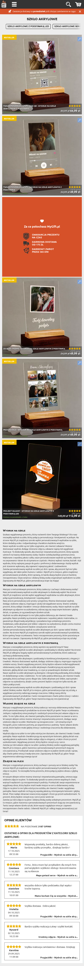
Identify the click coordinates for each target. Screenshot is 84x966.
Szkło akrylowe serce (68, 26)
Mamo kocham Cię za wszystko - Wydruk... (56, 896)
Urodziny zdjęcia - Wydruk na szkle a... (58, 937)
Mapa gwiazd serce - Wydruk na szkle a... (57, 875)
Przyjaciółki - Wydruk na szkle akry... (59, 855)
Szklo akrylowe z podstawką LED (28, 26)
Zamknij (80, 11)
